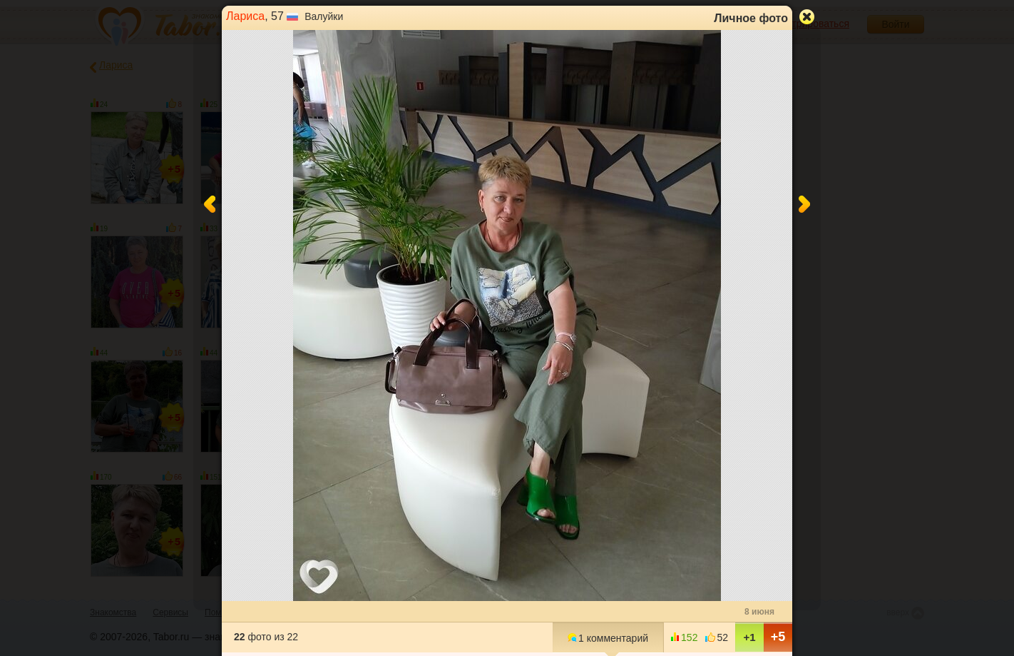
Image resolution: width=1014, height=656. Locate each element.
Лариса (245, 16)
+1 (749, 637)
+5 (778, 637)
